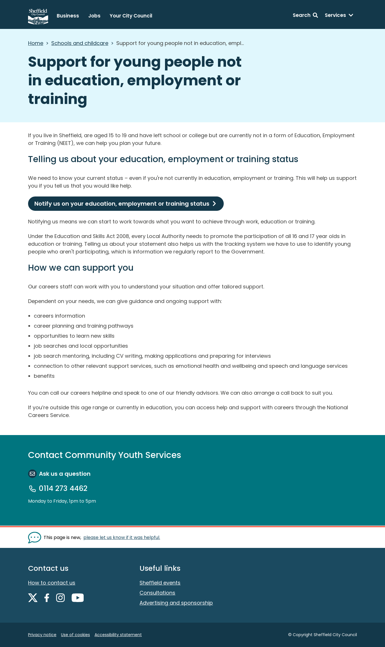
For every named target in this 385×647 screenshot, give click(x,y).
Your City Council (131, 15)
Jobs (94, 15)
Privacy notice (42, 635)
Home (35, 43)
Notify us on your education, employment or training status (121, 204)
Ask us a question (65, 474)
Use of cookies (75, 635)
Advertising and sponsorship (176, 602)
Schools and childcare (79, 43)
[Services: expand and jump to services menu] (339, 16)
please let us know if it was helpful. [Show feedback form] (121, 537)
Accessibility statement (118, 635)
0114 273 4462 (63, 488)
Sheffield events (160, 582)
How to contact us (51, 582)
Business (68, 15)
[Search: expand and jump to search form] (305, 16)
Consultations (157, 592)
